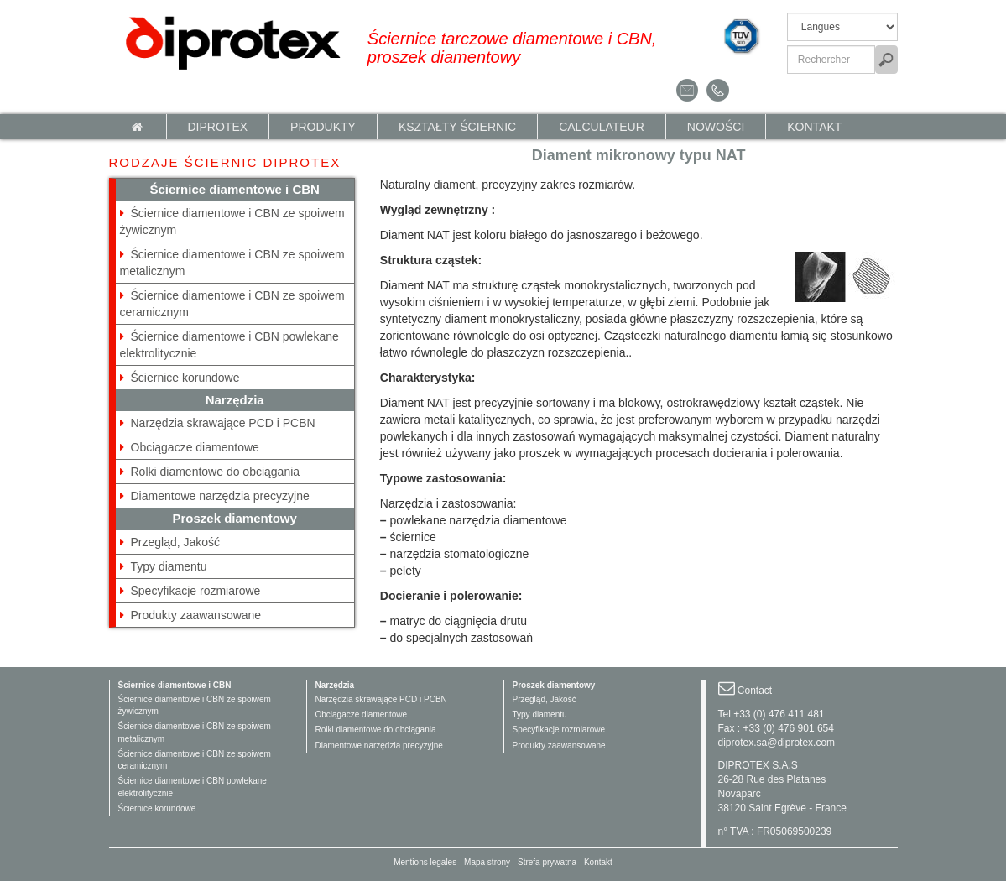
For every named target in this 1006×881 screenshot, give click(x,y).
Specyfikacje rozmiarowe (196, 590)
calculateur (601, 126)
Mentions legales (425, 862)
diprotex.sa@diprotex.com (777, 742)
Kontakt (814, 126)
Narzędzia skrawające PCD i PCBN (223, 423)
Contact (755, 690)
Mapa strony (487, 862)
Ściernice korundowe (185, 377)
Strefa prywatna (547, 862)
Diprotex (218, 126)
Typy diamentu (169, 566)
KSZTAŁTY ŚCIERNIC (457, 126)
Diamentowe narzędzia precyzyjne (220, 496)
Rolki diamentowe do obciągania (215, 471)
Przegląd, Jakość (176, 542)
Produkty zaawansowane (196, 615)
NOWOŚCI (715, 126)
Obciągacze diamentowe (195, 447)
